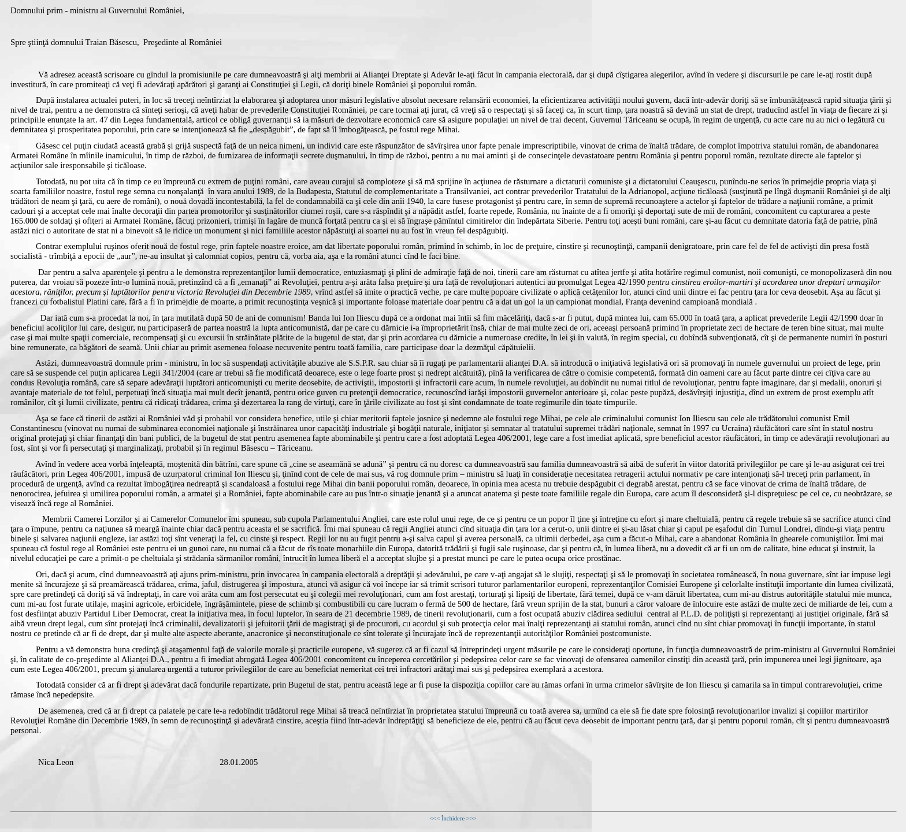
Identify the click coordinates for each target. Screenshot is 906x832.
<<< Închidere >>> (453, 818)
